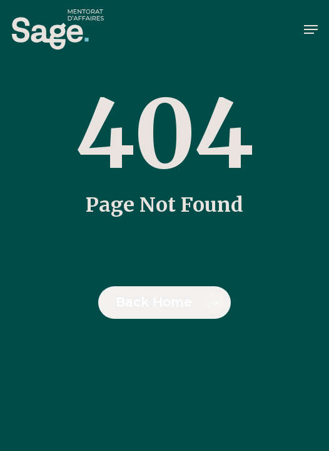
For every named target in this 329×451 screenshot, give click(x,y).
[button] (311, 29)
